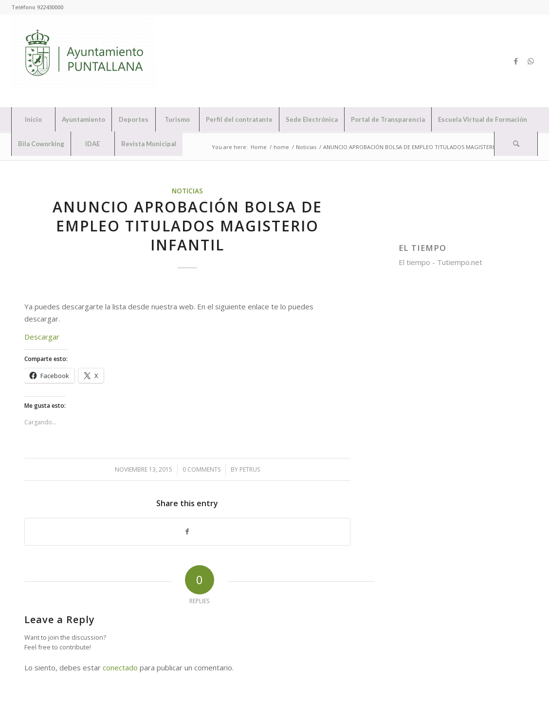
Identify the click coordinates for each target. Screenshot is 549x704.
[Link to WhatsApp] (530, 61)
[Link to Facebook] (516, 61)
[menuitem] (33, 119)
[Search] (516, 144)
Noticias (187, 191)
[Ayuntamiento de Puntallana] (84, 61)
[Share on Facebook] (187, 531)
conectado (120, 667)
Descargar (41, 337)
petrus (249, 469)
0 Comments (201, 469)
